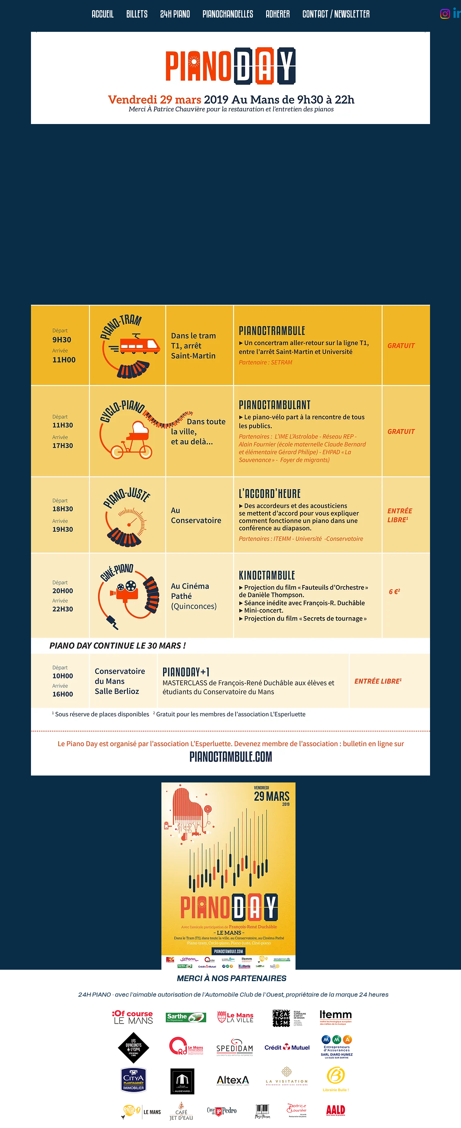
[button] (175, 14)
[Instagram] (445, 13)
